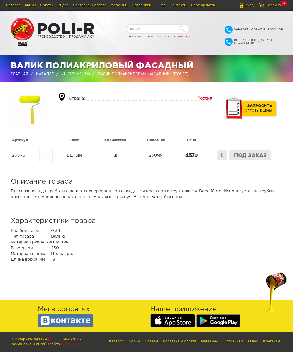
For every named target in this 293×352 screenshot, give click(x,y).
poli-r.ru (54, 339)
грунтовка (182, 36)
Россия (204, 98)
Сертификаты (203, 5)
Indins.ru (70, 344)
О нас (160, 5)
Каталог (13, 5)
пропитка (164, 36)
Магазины (119, 5)
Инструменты (76, 74)
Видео (63, 5)
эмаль (150, 36)
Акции (30, 5)
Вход (249, 5)
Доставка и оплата (89, 5)
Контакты (178, 5)
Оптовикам (141, 5)
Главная (19, 74)
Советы (46, 5)
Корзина (273, 5)
